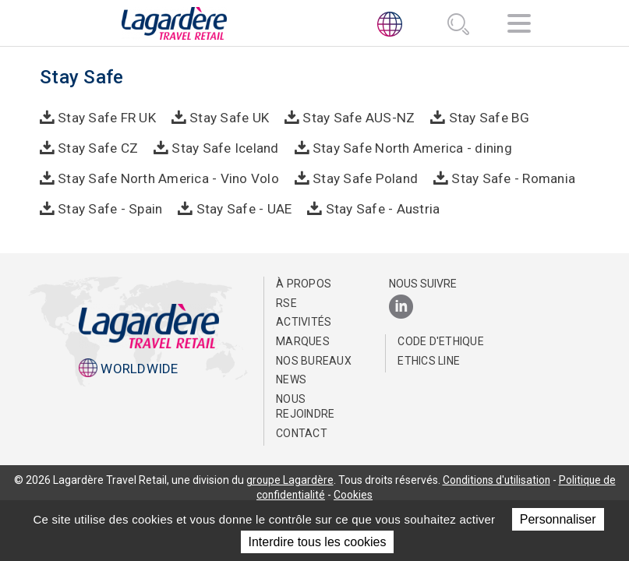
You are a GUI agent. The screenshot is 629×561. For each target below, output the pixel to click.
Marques (303, 340)
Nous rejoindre (305, 406)
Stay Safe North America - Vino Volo (168, 177)
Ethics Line (429, 359)
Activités (303, 321)
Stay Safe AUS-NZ (354, 117)
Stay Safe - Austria (378, 207)
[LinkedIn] (401, 306)
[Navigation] (519, 26)
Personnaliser (558, 519)
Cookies (353, 494)
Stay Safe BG (482, 117)
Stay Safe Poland (362, 177)
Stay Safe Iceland (223, 147)
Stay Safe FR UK (106, 117)
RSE (286, 302)
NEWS (291, 378)
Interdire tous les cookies (318, 542)
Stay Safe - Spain (109, 207)
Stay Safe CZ (97, 147)
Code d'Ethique (441, 340)
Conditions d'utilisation (496, 478)
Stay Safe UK (227, 117)
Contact (301, 432)
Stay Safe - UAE (241, 207)
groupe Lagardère (288, 478)
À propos (303, 283)
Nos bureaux (314, 359)
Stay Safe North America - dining (408, 147)
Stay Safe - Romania (508, 177)
